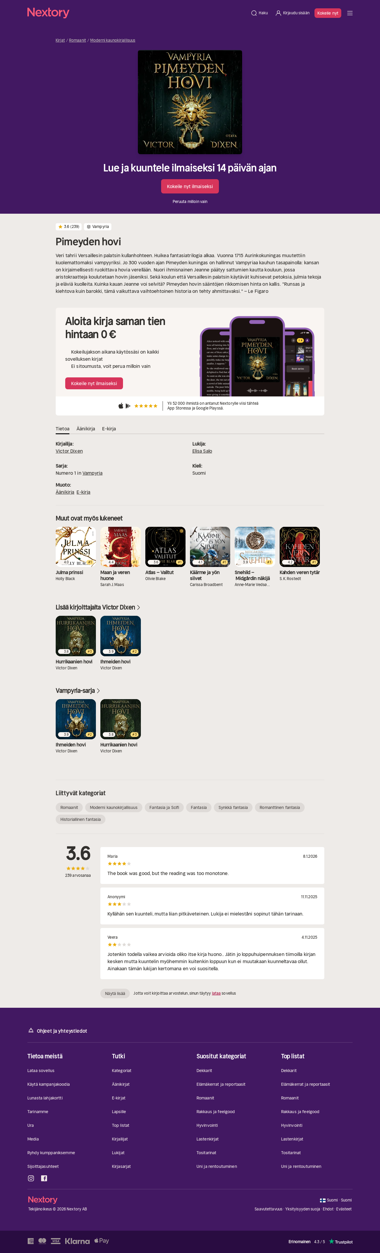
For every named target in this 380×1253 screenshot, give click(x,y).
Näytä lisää (115, 993)
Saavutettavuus (268, 1209)
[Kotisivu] (137, 13)
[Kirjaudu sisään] (292, 13)
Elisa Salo (202, 451)
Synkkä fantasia (233, 807)
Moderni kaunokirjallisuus (112, 40)
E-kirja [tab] (109, 429)
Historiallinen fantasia (80, 819)
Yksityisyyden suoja (302, 1209)
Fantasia (199, 807)
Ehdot (328, 1209)
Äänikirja (65, 492)
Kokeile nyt (327, 13)
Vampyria (92, 473)
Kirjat (60, 40)
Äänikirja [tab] (86, 429)
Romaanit (77, 40)
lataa (216, 993)
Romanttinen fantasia (280, 807)
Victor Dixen (69, 451)
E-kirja (83, 492)
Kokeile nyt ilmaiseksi (190, 186)
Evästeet (344, 1209)
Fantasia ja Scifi (164, 807)
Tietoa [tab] (62, 429)
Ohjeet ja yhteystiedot (57, 1030)
